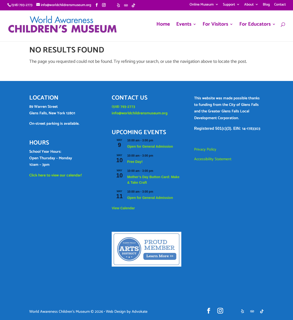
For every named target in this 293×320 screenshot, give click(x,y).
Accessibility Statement (212, 159)
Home (163, 26)
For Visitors (215, 26)
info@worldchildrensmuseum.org (140, 113)
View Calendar (123, 208)
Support (229, 5)
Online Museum (202, 5)
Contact (280, 5)
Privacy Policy (205, 149)
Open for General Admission (150, 146)
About (249, 5)
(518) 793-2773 (123, 106)
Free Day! (135, 162)
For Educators (255, 26)
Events (183, 26)
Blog (266, 5)
